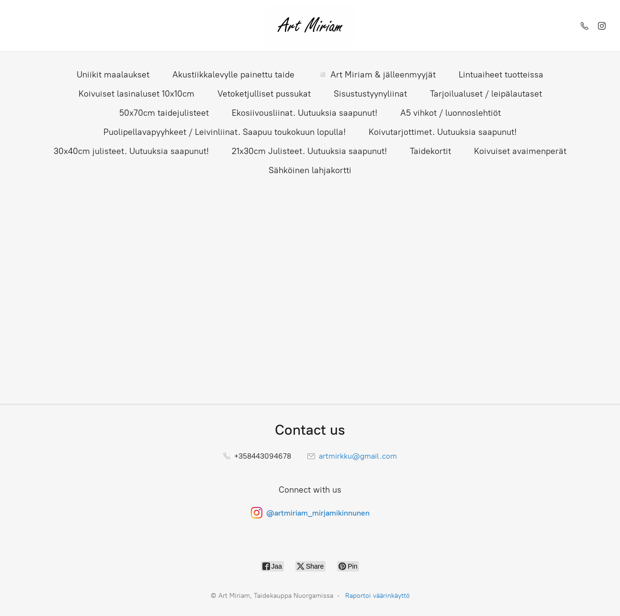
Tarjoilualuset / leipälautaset (486, 93)
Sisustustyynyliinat (370, 93)
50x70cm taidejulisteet (164, 113)
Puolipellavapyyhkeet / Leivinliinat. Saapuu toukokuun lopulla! (224, 132)
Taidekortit (430, 151)
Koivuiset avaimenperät (520, 151)
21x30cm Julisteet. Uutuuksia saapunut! (309, 151)
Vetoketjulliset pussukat (264, 93)
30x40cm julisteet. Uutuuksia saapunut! (131, 151)
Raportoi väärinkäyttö (377, 596)
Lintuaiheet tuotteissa (501, 74)
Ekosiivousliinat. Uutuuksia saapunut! (304, 113)
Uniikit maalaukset (113, 74)
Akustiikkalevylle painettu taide (233, 74)
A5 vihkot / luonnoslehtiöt (450, 113)
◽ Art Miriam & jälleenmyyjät (376, 74)
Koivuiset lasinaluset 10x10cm (136, 93)
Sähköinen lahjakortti (310, 170)
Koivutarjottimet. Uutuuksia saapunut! (443, 132)
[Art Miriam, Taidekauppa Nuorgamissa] (310, 25)
